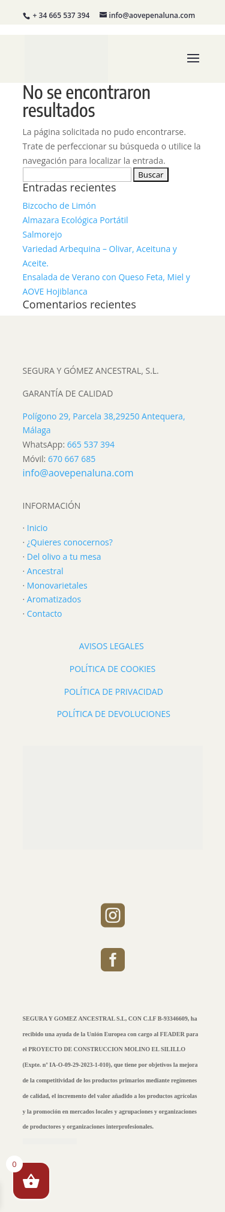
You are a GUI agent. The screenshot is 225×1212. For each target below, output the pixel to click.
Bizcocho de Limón (60, 205)
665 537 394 (91, 444)
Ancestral (45, 571)
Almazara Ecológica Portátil (75, 220)
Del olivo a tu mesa (64, 556)
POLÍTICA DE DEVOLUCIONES (113, 713)
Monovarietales (57, 585)
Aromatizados (54, 599)
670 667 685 (71, 458)
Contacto (44, 613)
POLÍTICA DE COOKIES (113, 668)
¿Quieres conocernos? (70, 542)
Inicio (37, 527)
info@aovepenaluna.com (78, 472)
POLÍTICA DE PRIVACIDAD (113, 691)
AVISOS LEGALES (111, 646)
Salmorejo (42, 234)
